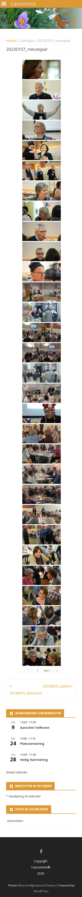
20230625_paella (58, 686)
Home (11, 40)
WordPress (41, 891)
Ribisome (24, 885)
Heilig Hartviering (34, 760)
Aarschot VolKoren (34, 727)
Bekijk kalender (17, 772)
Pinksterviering (32, 744)
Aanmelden (15, 821)
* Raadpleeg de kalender (23, 796)
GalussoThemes (45, 885)
